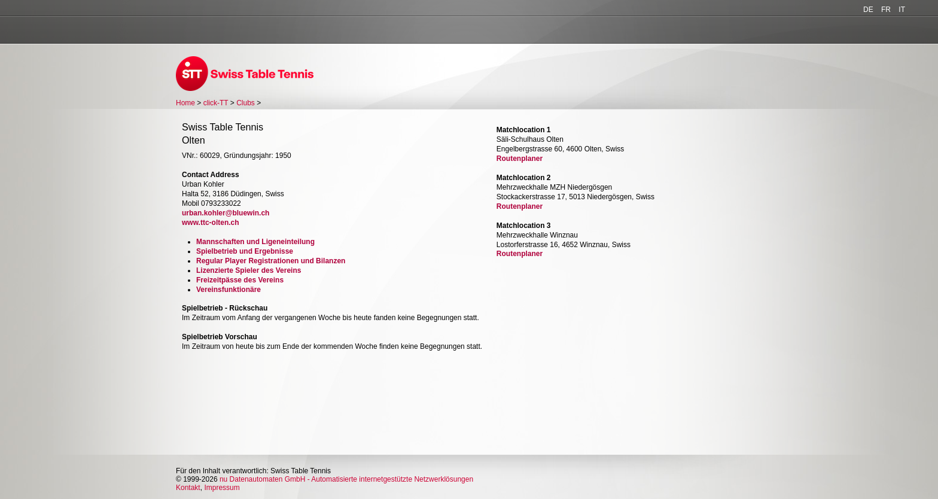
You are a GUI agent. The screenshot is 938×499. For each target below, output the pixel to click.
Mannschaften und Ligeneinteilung (255, 242)
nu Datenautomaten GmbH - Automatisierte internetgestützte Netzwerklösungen (346, 479)
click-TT (216, 103)
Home (185, 103)
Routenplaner (520, 158)
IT (902, 9)
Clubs (245, 103)
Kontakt (188, 487)
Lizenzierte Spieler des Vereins (248, 270)
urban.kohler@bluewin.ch (225, 213)
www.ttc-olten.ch (210, 222)
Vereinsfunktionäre (228, 289)
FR (886, 9)
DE (868, 9)
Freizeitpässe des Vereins (240, 280)
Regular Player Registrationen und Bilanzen (270, 261)
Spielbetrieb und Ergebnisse (244, 251)
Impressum (221, 487)
